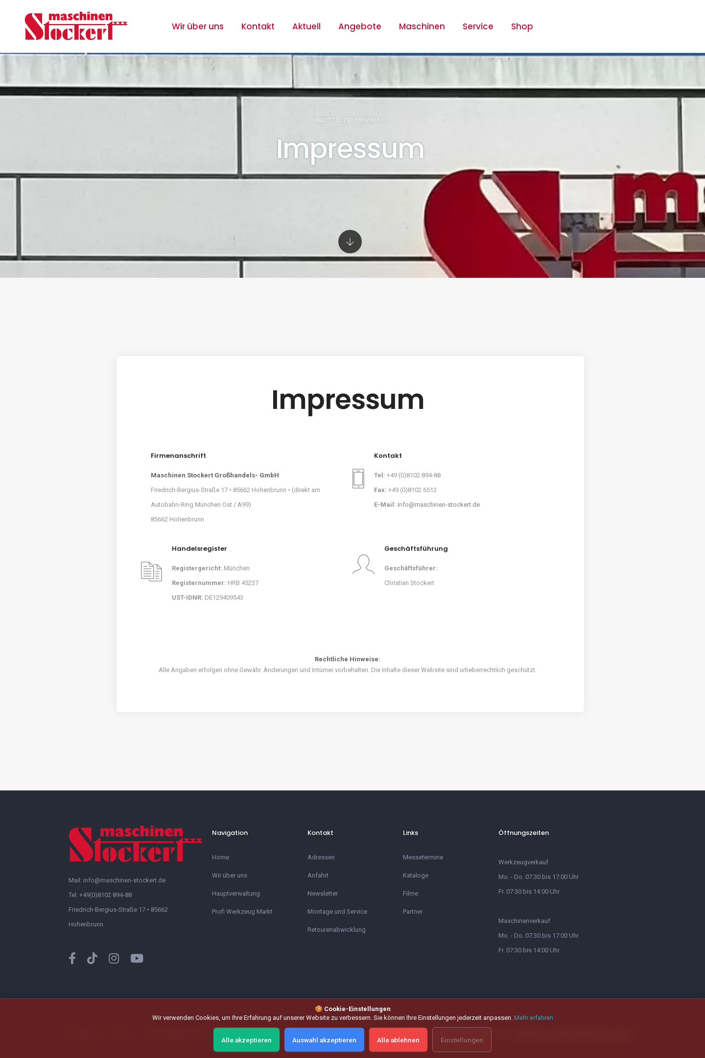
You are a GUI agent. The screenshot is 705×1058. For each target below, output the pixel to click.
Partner (413, 911)
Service (478, 26)
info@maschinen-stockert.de (439, 504)
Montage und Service (337, 911)
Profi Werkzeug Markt (242, 911)
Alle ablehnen (398, 1040)
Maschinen (422, 26)
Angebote (359, 26)
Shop (522, 26)
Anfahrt (318, 875)
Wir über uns (198, 26)
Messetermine (423, 857)
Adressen (321, 857)
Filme (410, 893)
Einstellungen (458, 1040)
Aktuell (306, 26)
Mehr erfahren (533, 1019)
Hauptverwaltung (236, 893)
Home (220, 857)
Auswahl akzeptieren (327, 1040)
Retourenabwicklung (336, 929)
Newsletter (322, 893)
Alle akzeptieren (251, 1040)
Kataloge (415, 875)
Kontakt (258, 26)
